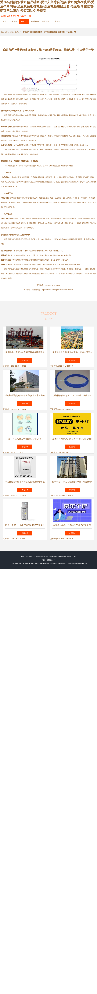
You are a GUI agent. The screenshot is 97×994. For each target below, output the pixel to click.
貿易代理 (42, 563)
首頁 (4, 21)
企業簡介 (13, 21)
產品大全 (24, 21)
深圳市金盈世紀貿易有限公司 (16, 16)
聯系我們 (35, 21)
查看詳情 (25, 360)
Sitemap (84, 563)
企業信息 (45, 21)
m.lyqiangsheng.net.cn (31, 563)
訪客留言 (56, 21)
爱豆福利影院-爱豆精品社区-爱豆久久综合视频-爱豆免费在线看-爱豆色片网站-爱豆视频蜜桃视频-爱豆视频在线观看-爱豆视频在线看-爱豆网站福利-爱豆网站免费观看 (47, 6)
